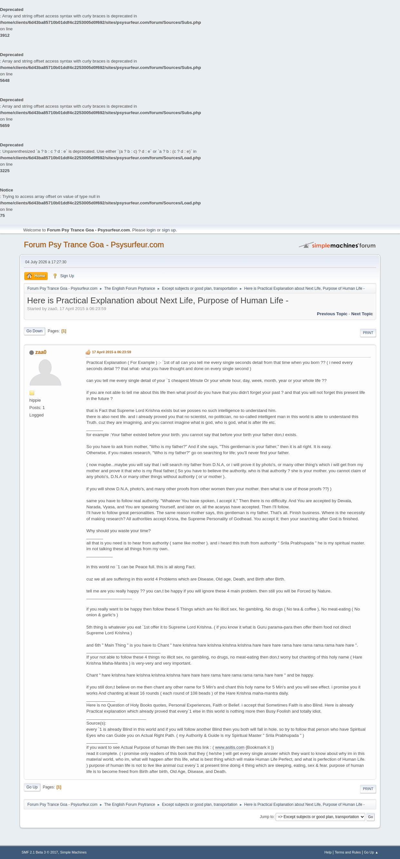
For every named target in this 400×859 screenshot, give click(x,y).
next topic (362, 313)
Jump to (267, 817)
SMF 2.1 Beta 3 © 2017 (40, 852)
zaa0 (41, 352)
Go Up (32, 787)
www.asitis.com (229, 747)
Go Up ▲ (371, 852)
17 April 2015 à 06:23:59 (111, 352)
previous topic (332, 313)
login (151, 230)
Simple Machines (73, 852)
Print (368, 333)
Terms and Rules (348, 852)
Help (327, 852)
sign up (169, 230)
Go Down (34, 331)
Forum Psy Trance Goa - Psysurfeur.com (94, 244)
